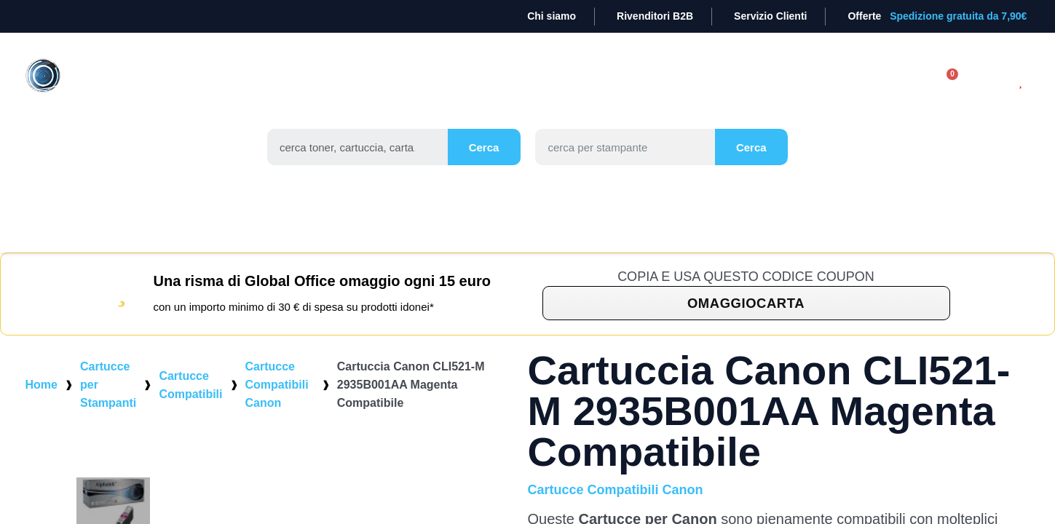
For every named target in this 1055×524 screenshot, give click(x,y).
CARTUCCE (337, 82)
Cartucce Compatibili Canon (277, 402)
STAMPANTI (581, 82)
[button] (746, 321)
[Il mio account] (897, 99)
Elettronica (787, 82)
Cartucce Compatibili (190, 403)
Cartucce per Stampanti (108, 402)
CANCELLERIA (682, 82)
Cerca (484, 165)
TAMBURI (424, 82)
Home (41, 403)
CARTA (499, 82)
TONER (257, 82)
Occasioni (532, 115)
